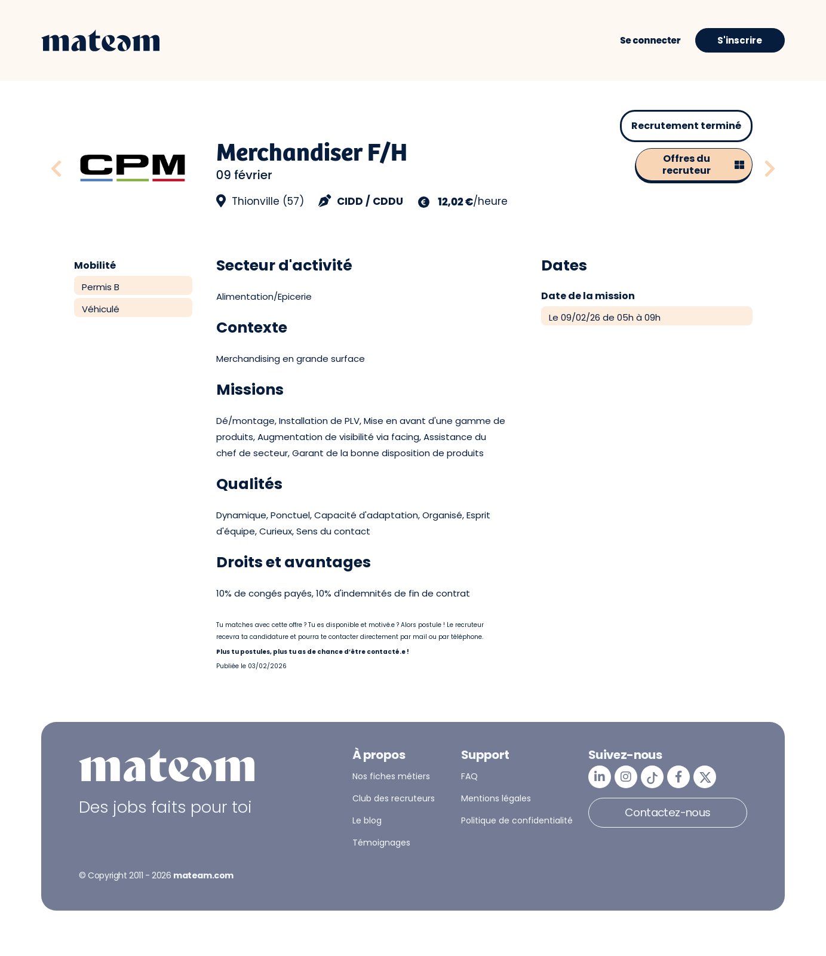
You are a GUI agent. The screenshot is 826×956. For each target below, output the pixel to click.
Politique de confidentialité (517, 820)
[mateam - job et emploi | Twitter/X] (704, 777)
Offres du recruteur (703, 164)
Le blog (367, 820)
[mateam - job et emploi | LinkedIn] (599, 777)
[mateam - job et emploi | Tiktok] (652, 777)
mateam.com (203, 875)
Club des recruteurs (393, 798)
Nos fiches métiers (391, 776)
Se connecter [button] (650, 40)
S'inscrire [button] (739, 40)
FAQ (469, 776)
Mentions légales (496, 798)
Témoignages (381, 843)
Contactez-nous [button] (668, 812)
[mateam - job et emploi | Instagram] (626, 777)
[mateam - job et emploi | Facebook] (678, 777)
